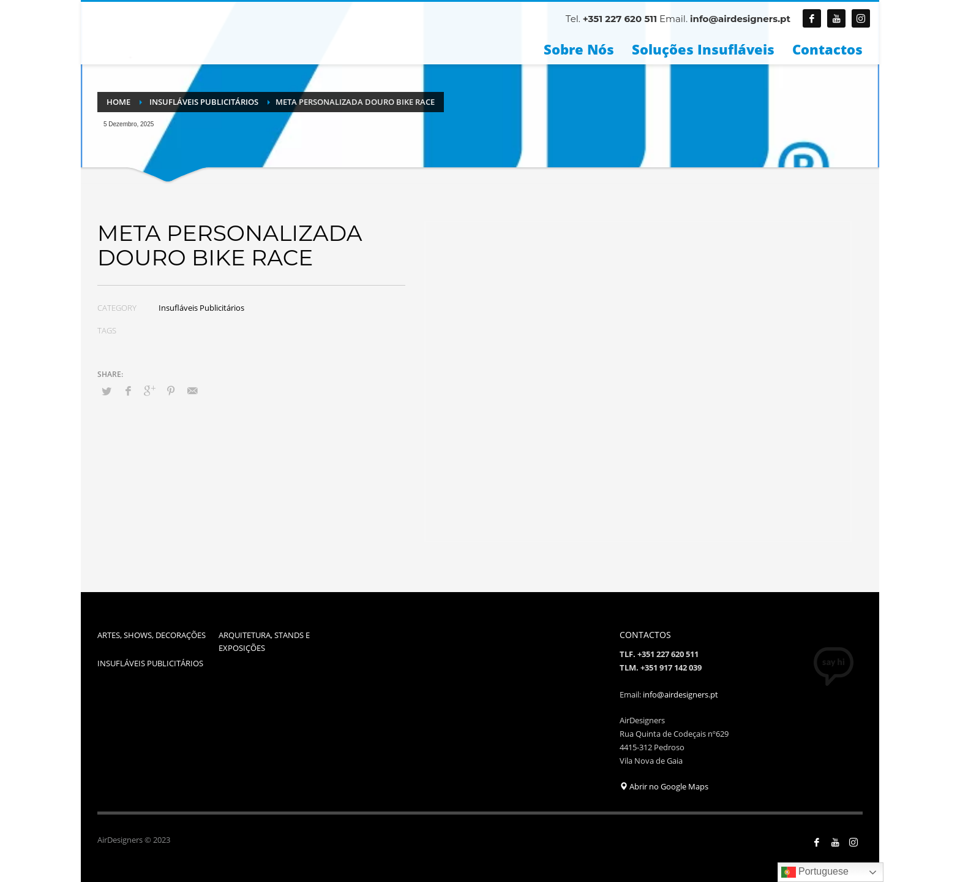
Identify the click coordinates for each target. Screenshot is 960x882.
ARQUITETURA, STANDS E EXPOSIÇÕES (264, 641)
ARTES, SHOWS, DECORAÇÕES (151, 635)
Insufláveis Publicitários (201, 307)
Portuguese (815, 872)
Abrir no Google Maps (664, 786)
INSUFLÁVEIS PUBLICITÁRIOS (150, 663)
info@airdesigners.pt (740, 19)
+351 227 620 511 (620, 19)
